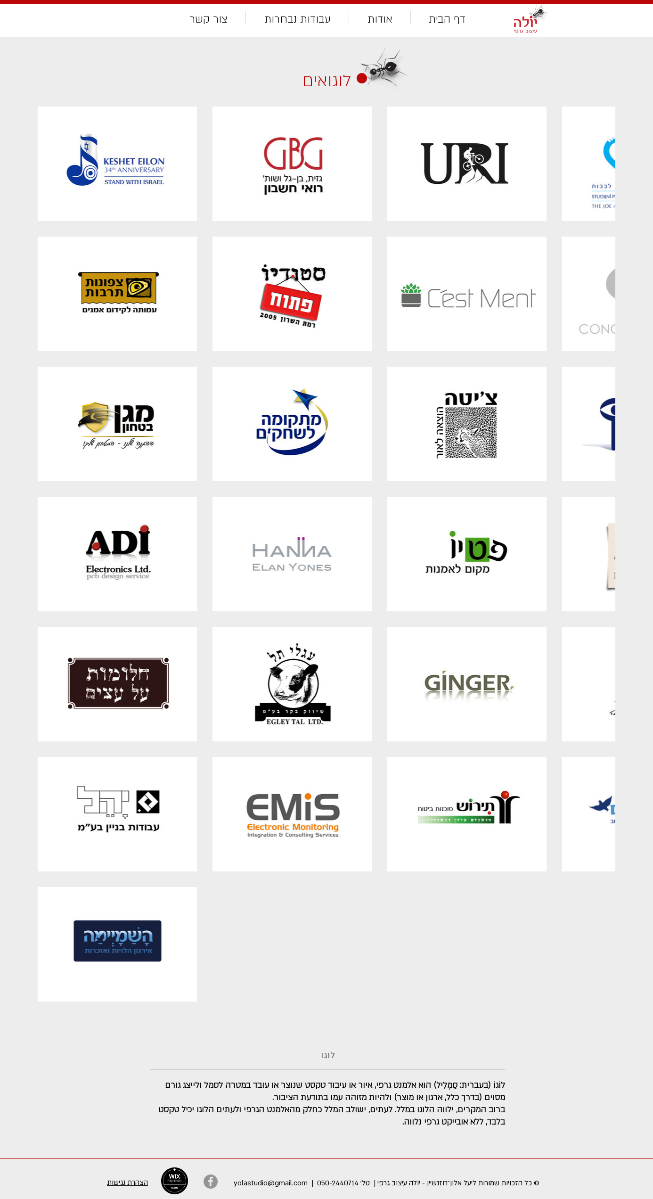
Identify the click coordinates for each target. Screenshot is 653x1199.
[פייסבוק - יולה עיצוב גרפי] (211, 1181)
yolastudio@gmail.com (271, 1183)
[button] (297, 17)
